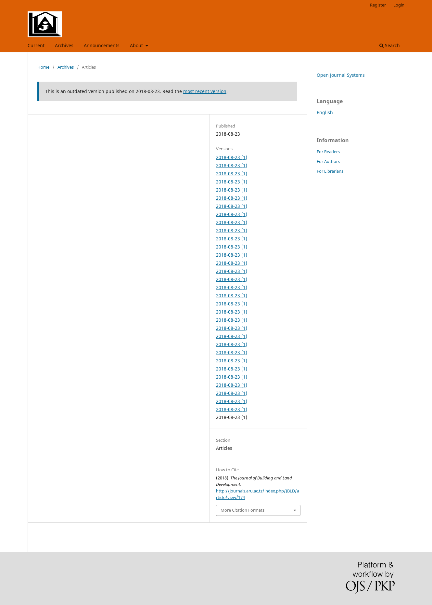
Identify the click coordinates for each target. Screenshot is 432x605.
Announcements (102, 45)
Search (389, 45)
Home (43, 67)
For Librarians (330, 171)
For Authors (328, 161)
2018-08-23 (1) (231, 157)
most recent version (204, 91)
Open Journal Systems (341, 75)
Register (378, 5)
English (325, 112)
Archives (64, 45)
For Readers (328, 152)
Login (398, 5)
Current (36, 45)
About (137, 45)
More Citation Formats (242, 510)
